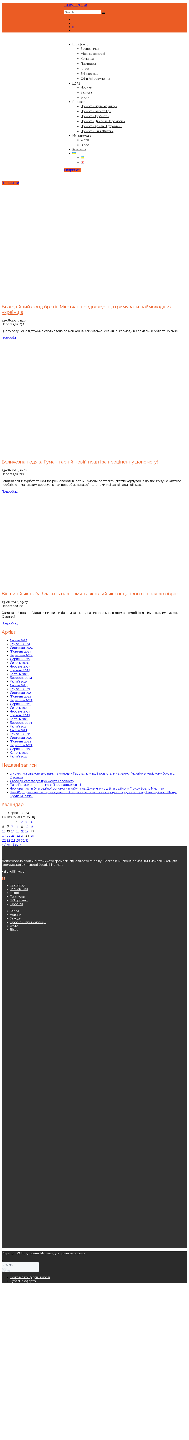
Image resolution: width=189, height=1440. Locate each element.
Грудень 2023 (20, 689)
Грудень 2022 (20, 734)
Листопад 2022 (21, 738)
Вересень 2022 (21, 745)
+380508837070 (75, 5)
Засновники (90, 49)
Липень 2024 (19, 663)
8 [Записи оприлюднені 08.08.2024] (17, 826)
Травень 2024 (20, 670)
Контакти (79, 149)
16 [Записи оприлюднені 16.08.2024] (22, 831)
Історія (86, 69)
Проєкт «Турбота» (95, 116)
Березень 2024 (21, 678)
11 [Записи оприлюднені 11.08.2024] (32, 826)
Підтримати (72, 170)
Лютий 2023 (18, 726)
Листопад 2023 (21, 693)
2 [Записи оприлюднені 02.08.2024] (22, 822)
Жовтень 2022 (20, 741)
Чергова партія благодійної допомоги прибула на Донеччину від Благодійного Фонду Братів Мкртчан (87, 788)
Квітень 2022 (19, 753)
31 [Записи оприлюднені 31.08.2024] (26, 840)
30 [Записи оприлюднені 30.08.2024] (23, 840)
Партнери (88, 64)
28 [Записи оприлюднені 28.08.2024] (13, 840)
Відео (85, 145)
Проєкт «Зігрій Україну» (99, 106)
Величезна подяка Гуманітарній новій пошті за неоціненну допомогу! (80, 462)
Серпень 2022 (20, 749)
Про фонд (79, 44)
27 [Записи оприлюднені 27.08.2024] (8, 840)
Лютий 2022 (18, 756)
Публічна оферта (23, 1281)
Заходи (86, 92)
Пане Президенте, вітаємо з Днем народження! (45, 785)
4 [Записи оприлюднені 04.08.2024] (31, 822)
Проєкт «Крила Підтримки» (101, 126)
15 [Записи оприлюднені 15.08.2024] (17, 831)
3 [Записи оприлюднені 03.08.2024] (26, 822)
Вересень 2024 (21, 655)
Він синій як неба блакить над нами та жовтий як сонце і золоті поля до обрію (90, 593)
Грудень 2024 (20, 644)
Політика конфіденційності (30, 1277)
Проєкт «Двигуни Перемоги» (103, 121)
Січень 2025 (18, 640)
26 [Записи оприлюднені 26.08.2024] (4, 840)
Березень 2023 (21, 723)
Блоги (85, 97)
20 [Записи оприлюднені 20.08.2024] (8, 835)
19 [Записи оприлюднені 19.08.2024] (4, 835)
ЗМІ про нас (89, 74)
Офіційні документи (95, 79)
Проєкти (78, 102)
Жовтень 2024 (20, 651)
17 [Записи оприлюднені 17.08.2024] (26, 831)
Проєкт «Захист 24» (96, 111)
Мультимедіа (81, 135)
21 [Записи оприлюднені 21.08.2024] (12, 835)
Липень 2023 (19, 708)
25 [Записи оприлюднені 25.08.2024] (32, 835)
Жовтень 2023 (20, 696)
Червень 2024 (20, 666)
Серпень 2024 (20, 659)
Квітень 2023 (19, 719)
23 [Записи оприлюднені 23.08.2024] (22, 835)
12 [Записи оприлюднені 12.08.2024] (3, 831)
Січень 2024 (18, 685)
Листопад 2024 (21, 648)
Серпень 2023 (20, 704)
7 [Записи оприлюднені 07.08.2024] (12, 826)
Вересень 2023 (21, 700)
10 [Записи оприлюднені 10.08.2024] (27, 826)
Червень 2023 (20, 711)
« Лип (6, 844)
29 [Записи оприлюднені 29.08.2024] (18, 840)
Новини (86, 87)
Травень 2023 (20, 715)
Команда (87, 59)
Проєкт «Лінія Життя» (97, 131)
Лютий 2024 (19, 681)
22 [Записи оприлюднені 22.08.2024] (18, 835)
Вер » (16, 844)
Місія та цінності (93, 54)
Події (76, 83)
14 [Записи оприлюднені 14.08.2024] (12, 831)
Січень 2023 (18, 730)
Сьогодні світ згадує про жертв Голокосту (42, 781)
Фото (85, 140)
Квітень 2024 (19, 674)
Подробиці (10, 338)
